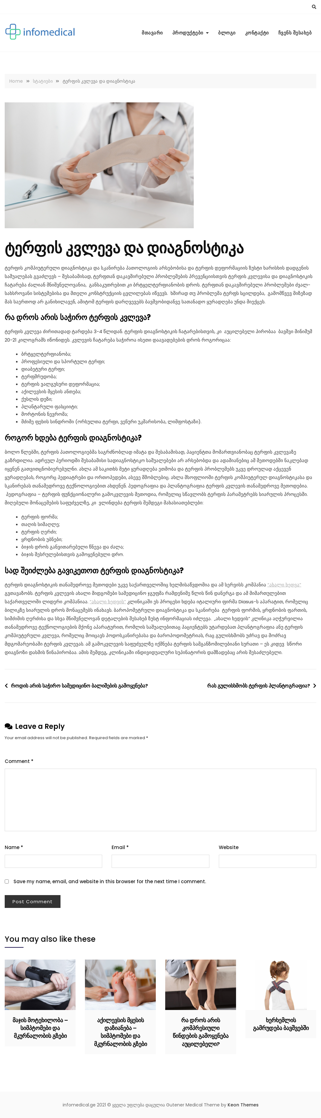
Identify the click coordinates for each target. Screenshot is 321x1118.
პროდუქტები (187, 32)
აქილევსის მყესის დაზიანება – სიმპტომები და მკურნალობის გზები (120, 1032)
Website (229, 847)
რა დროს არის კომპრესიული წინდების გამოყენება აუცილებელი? (201, 1032)
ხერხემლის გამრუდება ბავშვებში (281, 1024)
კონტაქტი (257, 32)
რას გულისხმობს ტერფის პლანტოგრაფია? (258, 685)
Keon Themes (243, 1105)
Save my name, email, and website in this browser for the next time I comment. (109, 881)
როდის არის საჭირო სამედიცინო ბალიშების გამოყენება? (79, 685)
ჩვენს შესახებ (295, 32)
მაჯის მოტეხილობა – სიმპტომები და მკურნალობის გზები (40, 1028)
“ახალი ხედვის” (108, 601)
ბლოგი (227, 32)
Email (120, 847)
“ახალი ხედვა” (284, 584)
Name (14, 847)
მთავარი (152, 32)
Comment (19, 761)
